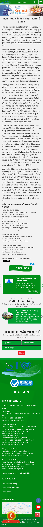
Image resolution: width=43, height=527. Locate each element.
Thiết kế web (30, 520)
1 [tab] (8, 298)
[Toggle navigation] (40, 2)
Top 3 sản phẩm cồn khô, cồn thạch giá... (26, 279)
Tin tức (36, 522)
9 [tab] (35, 298)
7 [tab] (28, 298)
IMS (36, 520)
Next (41, 316)
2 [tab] (11, 298)
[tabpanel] (21, 284)
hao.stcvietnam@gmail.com (14, 420)
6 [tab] (25, 298)
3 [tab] (15, 298)
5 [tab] (21, 298)
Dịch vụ (29, 522)
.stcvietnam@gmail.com (20, 241)
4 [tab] (18, 298)
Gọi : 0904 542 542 (11, 522)
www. (10, 219)
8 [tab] (32, 298)
